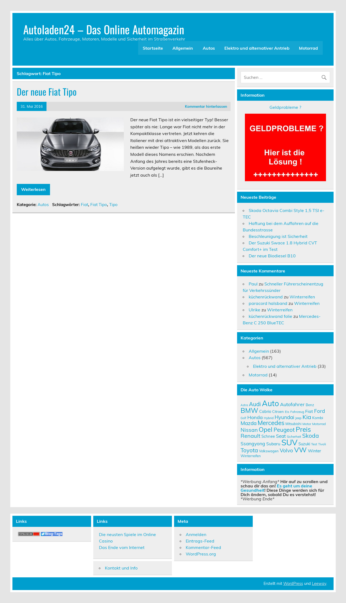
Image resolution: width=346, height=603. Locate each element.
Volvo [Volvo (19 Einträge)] (286, 450)
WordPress (293, 583)
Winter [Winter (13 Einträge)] (314, 450)
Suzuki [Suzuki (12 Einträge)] (304, 443)
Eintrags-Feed (200, 541)
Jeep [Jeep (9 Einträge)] (298, 418)
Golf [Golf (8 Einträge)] (243, 418)
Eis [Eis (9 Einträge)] (287, 412)
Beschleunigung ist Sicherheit (278, 236)
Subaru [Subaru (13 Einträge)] (273, 443)
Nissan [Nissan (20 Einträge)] (249, 429)
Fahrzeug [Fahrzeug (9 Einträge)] (297, 412)
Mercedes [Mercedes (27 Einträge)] (271, 423)
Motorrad (308, 48)
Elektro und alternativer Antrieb (257, 48)
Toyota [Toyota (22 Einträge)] (249, 450)
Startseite (153, 48)
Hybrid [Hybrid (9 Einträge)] (269, 418)
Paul (253, 284)
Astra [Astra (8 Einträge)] (244, 405)
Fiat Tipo (98, 204)
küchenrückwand (266, 296)
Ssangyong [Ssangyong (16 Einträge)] (253, 443)
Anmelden (196, 534)
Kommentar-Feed (203, 547)
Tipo (113, 204)
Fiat (84, 204)
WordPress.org (201, 554)
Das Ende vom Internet (122, 547)
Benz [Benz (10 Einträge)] (310, 405)
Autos (209, 48)
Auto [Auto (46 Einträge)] (270, 403)
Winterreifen (302, 296)
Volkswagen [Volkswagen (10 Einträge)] (269, 451)
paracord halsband (268, 303)
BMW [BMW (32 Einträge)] (249, 410)
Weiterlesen (33, 189)
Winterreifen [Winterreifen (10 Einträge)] (251, 456)
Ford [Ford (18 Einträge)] (319, 411)
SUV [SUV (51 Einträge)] (289, 442)
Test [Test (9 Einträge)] (314, 444)
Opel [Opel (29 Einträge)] (265, 429)
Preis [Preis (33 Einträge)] (303, 429)
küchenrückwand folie (270, 316)
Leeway (319, 583)
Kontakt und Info (121, 568)
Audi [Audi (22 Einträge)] (255, 403)
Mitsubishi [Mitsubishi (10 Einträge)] (293, 424)
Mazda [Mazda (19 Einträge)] (249, 423)
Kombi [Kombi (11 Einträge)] (317, 417)
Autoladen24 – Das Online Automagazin (103, 29)
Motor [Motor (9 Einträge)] (306, 424)
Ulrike (254, 309)
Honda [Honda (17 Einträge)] (255, 417)
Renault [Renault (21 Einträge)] (250, 435)
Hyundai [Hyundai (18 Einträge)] (284, 417)
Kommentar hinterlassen (206, 106)
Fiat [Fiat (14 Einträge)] (309, 411)
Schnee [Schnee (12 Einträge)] (268, 436)
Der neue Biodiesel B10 (272, 255)
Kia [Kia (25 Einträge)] (306, 416)
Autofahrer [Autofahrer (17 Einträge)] (292, 404)
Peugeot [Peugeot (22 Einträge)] (284, 429)
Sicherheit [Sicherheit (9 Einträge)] (294, 436)
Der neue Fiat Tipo (46, 91)
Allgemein (182, 48)
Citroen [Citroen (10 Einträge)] (278, 411)
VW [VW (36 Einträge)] (300, 449)
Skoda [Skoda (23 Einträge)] (310, 435)
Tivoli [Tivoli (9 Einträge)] (322, 444)
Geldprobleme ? (285, 107)
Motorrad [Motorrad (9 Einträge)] (319, 424)
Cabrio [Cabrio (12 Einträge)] (265, 411)
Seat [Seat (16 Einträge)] (281, 436)
